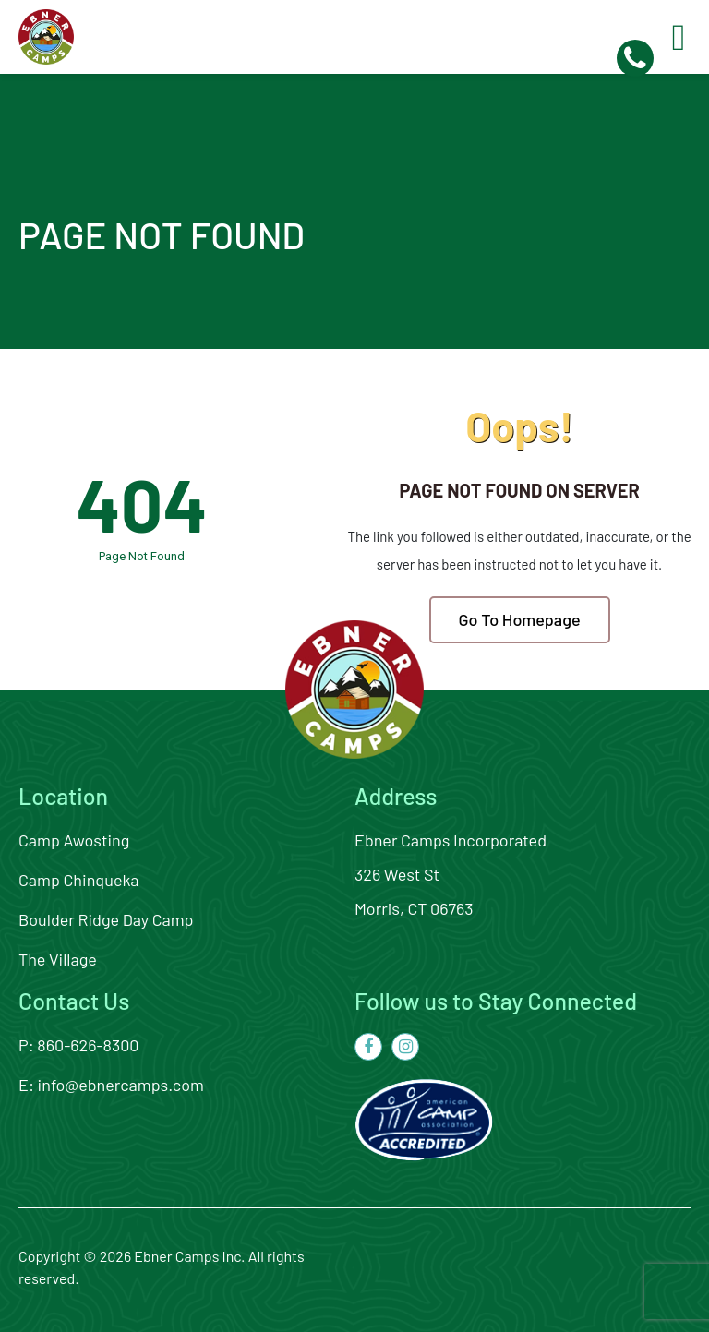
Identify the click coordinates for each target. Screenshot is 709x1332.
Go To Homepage (520, 619)
